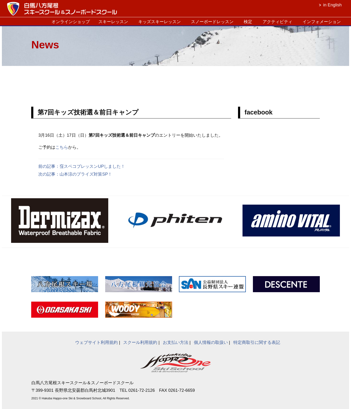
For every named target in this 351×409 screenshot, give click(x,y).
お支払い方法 (175, 342)
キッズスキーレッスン (159, 21)
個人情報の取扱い (211, 342)
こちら (61, 147)
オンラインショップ (71, 21)
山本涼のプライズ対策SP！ (86, 174)
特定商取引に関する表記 (256, 342)
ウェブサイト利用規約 (96, 342)
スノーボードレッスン (212, 21)
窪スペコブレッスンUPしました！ (92, 166)
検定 (248, 21)
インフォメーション (322, 21)
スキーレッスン (113, 21)
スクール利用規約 (140, 342)
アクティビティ (277, 21)
